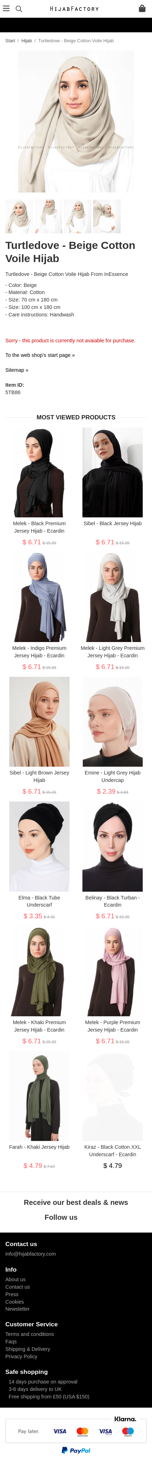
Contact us (17, 1287)
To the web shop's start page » (40, 355)
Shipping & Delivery (27, 1349)
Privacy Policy (21, 1356)
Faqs (11, 1341)
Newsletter (17, 1309)
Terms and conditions (29, 1334)
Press (12, 1294)
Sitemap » (17, 370)
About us (15, 1279)
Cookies (14, 1302)
